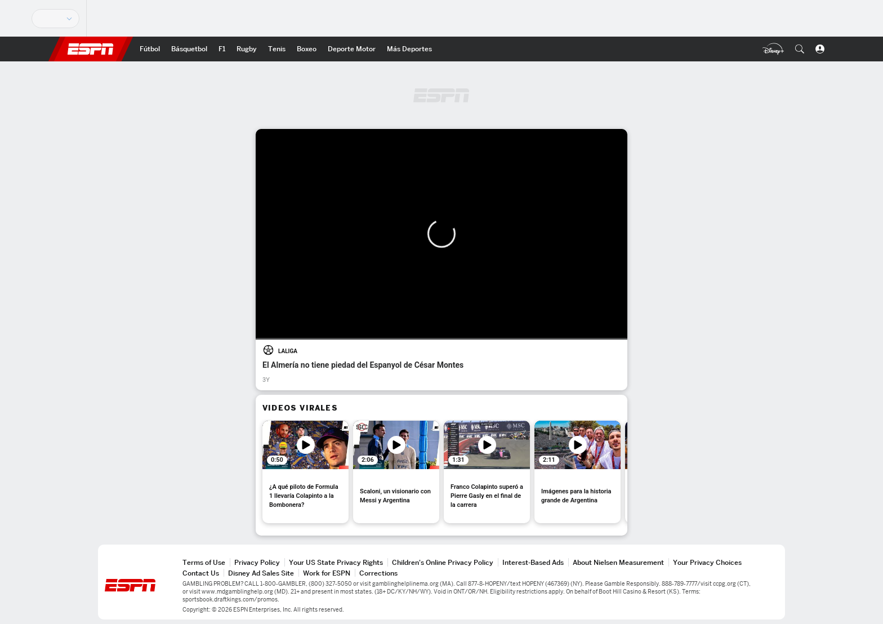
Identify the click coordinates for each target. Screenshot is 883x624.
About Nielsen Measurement (618, 562)
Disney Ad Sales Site (261, 573)
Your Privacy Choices (707, 562)
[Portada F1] (221, 49)
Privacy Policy (257, 562)
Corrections (378, 573)
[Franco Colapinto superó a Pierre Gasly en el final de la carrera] (487, 472)
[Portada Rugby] (247, 49)
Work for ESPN (326, 573)
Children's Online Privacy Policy (442, 562)
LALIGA (287, 351)
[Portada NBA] (189, 49)
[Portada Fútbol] (150, 49)
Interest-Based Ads (533, 562)
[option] (305, 472)
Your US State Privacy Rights (336, 562)
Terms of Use (203, 562)
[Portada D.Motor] (352, 49)
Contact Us (200, 573)
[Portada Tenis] (277, 49)
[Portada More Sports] (409, 49)
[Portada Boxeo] (306, 49)
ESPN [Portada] (91, 49)
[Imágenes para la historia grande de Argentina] (577, 472)
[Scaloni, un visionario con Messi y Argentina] (396, 472)
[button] (799, 49)
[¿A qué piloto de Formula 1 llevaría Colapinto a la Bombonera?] (305, 472)
